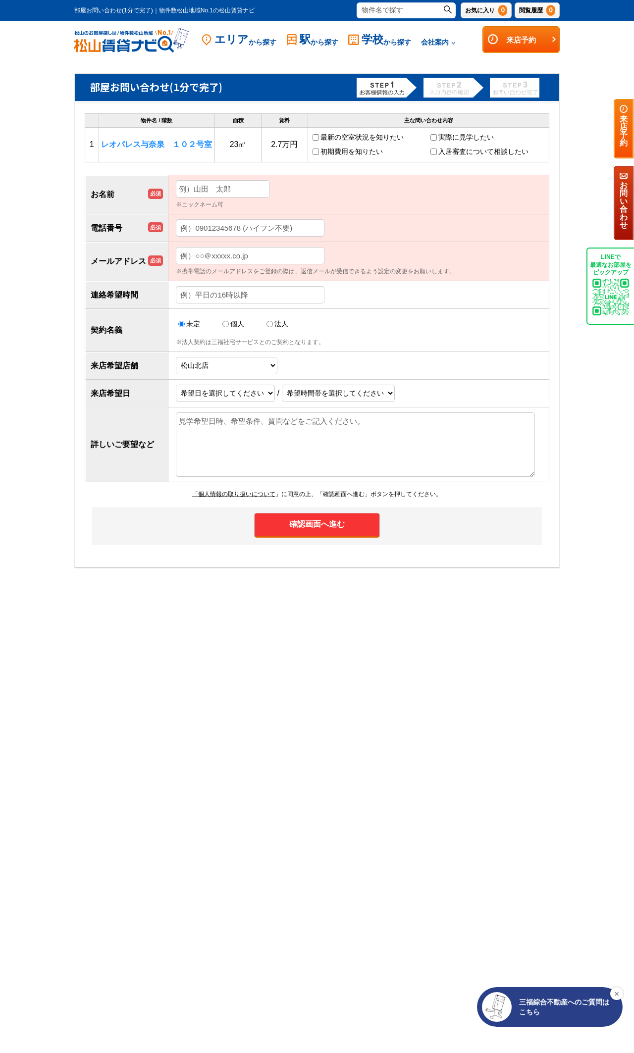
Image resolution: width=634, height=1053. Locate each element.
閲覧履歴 (537, 10)
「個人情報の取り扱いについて (233, 494)
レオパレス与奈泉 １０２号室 (156, 144)
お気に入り (486, 10)
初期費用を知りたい (351, 151)
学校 (379, 40)
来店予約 (522, 39)
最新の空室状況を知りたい (362, 137)
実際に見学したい (466, 137)
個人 (233, 324)
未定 (189, 324)
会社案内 (438, 42)
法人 (277, 324)
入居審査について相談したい (483, 151)
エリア (238, 40)
